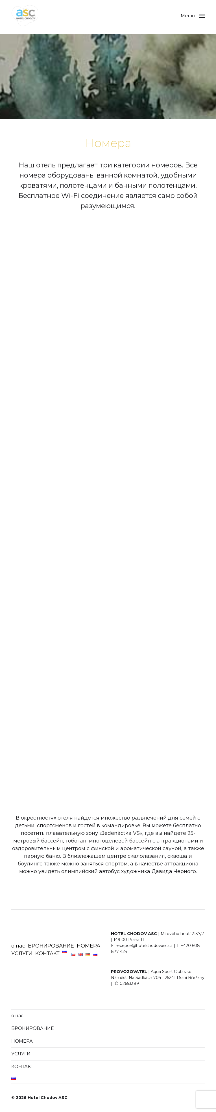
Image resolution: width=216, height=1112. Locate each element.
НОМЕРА (88, 946)
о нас (18, 946)
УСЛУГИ (21, 953)
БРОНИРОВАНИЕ (51, 946)
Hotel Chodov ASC (47, 1097)
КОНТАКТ (47, 953)
